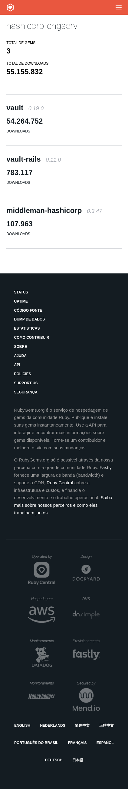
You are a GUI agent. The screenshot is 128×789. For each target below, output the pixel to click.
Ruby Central (60, 482)
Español (105, 743)
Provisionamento (86, 641)
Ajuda (20, 356)
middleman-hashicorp (54, 210)
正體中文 (106, 725)
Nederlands (52, 725)
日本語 (77, 760)
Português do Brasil (36, 743)
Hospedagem (43, 599)
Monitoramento (42, 641)
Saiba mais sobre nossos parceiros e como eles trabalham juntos (63, 505)
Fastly (106, 467)
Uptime (21, 301)
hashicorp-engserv (41, 25)
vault (25, 108)
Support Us (26, 383)
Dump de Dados (29, 319)
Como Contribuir (31, 337)
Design (90, 556)
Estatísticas (27, 328)
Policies (22, 374)
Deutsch (53, 760)
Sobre (20, 347)
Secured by (88, 683)
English (22, 725)
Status (21, 292)
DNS (91, 599)
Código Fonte (28, 310)
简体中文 (82, 725)
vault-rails (33, 159)
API (17, 365)
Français (77, 743)
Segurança (26, 392)
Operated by (43, 558)
